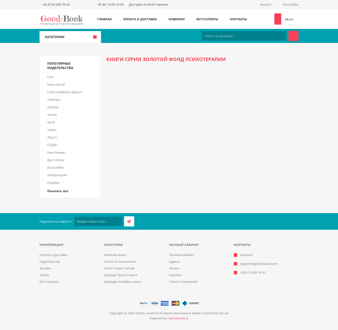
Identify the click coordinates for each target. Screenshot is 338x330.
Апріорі (52, 107)
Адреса (174, 261)
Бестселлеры (207, 19)
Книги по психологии (120, 261)
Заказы (174, 268)
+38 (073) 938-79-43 (56, 4)
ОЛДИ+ (52, 145)
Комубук (53, 183)
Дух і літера (56, 160)
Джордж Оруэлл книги (120, 275)
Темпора (53, 99)
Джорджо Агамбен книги (122, 282)
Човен (52, 130)
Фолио (52, 115)
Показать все (57, 191)
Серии (44, 275)
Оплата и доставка (140, 19)
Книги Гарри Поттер (119, 268)
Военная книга (115, 255)
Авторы (45, 268)
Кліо (50, 77)
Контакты (238, 19)
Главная (104, 19)
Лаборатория (57, 175)
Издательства (49, 261)
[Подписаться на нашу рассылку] (98, 221)
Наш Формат (56, 152)
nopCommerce (177, 318)
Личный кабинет (181, 255)
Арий (51, 122)
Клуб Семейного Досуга (64, 92)
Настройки (291, 4)
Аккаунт (266, 4)
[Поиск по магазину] (244, 36)
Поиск (293, 36)
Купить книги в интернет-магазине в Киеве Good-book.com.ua (182, 313)
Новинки (177, 19)
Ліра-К (52, 137)
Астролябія (55, 167)
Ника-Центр (56, 84)
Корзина (175, 275)
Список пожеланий (183, 282)
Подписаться (129, 221)
